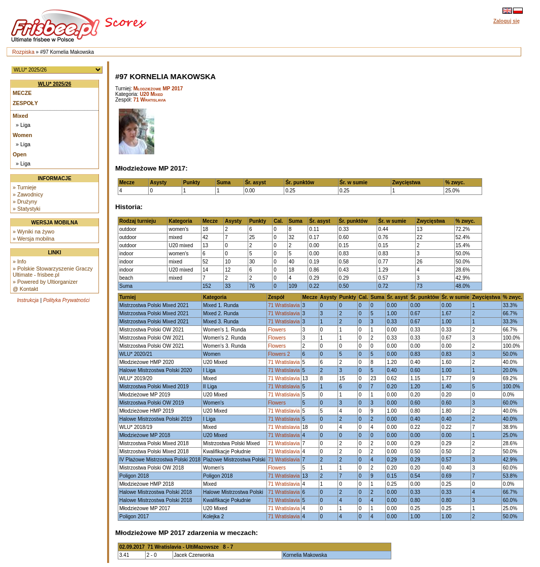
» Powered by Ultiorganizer (45, 282)
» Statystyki (26, 209)
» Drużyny (25, 201)
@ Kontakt (25, 289)
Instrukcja (28, 300)
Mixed (20, 116)
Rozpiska (23, 52)
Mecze (22, 93)
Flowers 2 (279, 354)
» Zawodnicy (28, 194)
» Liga (23, 125)
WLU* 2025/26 (55, 84)
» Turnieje (25, 187)
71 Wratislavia (149, 100)
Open (19, 154)
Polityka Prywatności (66, 300)
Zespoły (25, 103)
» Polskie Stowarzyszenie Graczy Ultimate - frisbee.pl (53, 271)
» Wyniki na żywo (33, 231)
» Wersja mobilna (33, 239)
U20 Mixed (151, 94)
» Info (19, 261)
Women (22, 135)
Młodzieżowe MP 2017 (158, 88)
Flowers (277, 329)
